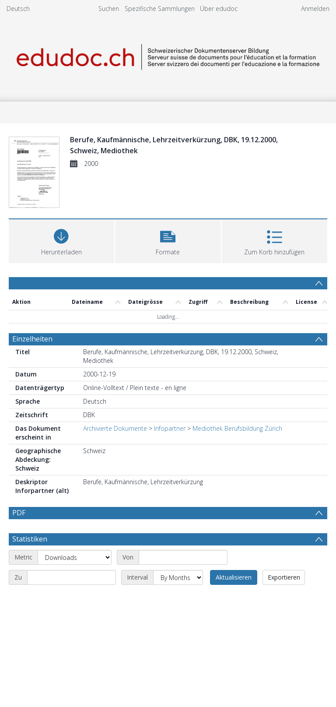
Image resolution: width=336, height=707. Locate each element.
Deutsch (18, 8)
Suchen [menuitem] (108, 8)
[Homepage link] (167, 55)
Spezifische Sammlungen (160, 8)
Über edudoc (219, 8)
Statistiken (29, 539)
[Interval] (178, 577)
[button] (167, 240)
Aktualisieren (234, 577)
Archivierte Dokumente (115, 428)
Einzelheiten (32, 339)
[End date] (71, 577)
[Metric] (75, 557)
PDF (18, 512)
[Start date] (183, 557)
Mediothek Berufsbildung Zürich (237, 428)
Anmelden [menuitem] (315, 8)
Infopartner (170, 428)
